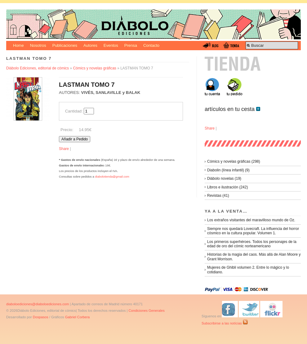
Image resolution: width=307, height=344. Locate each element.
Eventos (111, 45)
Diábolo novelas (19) (224, 178)
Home (18, 45)
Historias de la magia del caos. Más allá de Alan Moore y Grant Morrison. (253, 256)
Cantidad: (74, 111)
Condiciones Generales (146, 310)
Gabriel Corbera (77, 317)
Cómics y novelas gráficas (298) (233, 161)
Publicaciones (64, 45)
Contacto (151, 45)
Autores (90, 45)
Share (64, 149)
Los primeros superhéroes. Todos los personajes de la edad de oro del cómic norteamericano (251, 244)
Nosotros (38, 45)
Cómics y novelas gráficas (94, 68)
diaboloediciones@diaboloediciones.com (37, 304)
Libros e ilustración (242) (227, 187)
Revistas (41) (218, 195)
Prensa (130, 45)
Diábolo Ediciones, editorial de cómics (37, 68)
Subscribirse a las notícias (225, 323)
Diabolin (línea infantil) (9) (228, 170)
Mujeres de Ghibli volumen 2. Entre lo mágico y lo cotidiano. (248, 269)
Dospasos (40, 317)
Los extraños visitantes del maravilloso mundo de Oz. (251, 220)
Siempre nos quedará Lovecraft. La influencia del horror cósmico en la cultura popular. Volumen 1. (253, 231)
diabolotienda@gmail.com (112, 176)
